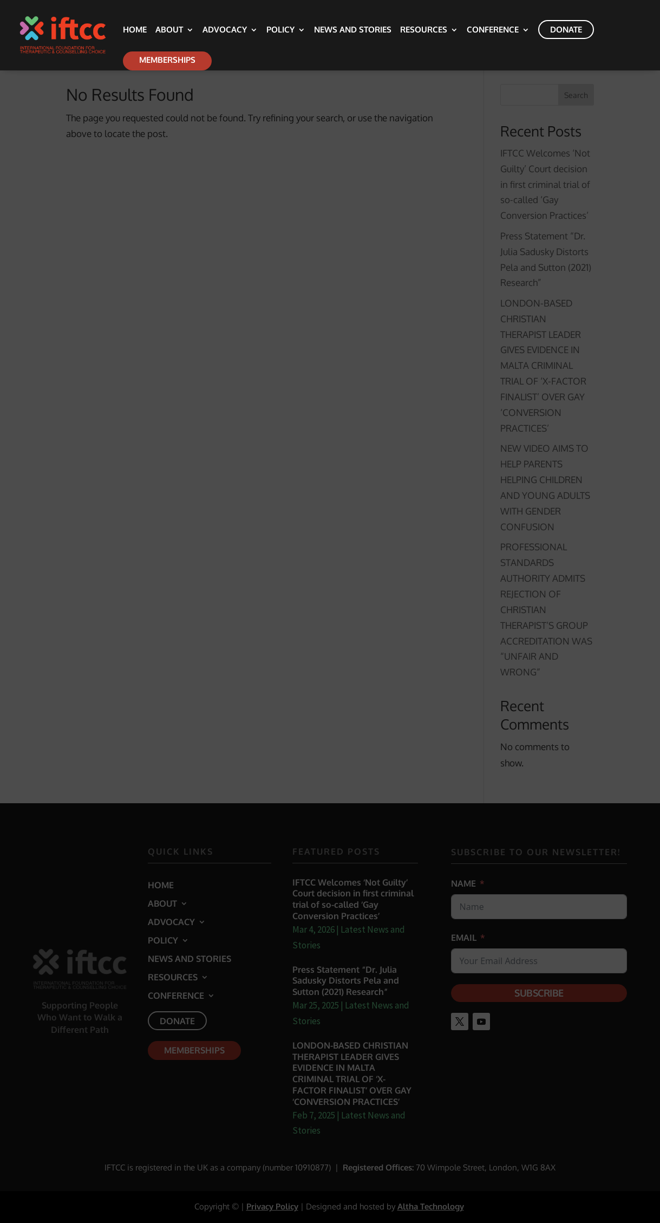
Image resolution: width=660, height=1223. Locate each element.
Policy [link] (280, 30)
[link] (79, 34)
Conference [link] (493, 30)
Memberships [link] (167, 60)
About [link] (169, 30)
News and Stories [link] (352, 30)
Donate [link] (566, 29)
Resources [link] (423, 30)
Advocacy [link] (224, 30)
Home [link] (135, 30)
